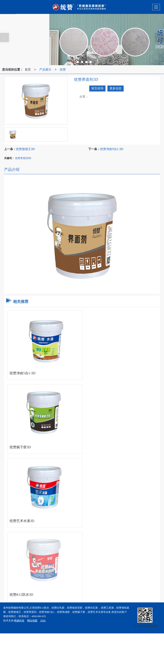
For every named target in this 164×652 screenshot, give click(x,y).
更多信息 (116, 88)
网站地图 (32, 620)
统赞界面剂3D (23, 158)
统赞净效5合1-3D (111, 149)
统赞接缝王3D (25, 149)
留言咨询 (97, 88)
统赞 (63, 69)
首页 (28, 69)
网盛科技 (19, 620)
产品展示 (45, 69)
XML (43, 620)
